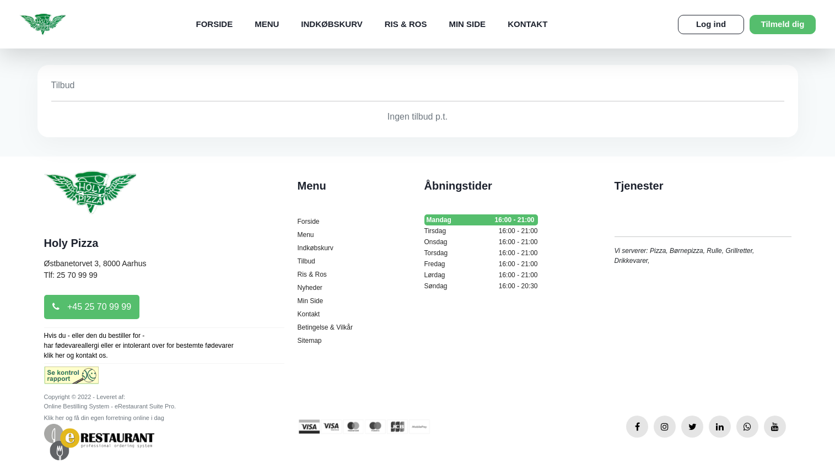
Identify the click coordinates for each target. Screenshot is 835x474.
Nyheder (310, 288)
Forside (214, 24)
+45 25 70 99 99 (92, 306)
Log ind (711, 24)
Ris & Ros (406, 24)
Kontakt (527, 24)
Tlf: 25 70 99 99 (71, 275)
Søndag (481, 286)
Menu (267, 24)
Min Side (467, 24)
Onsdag (481, 241)
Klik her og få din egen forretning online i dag (104, 417)
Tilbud (306, 261)
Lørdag (481, 275)
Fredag (481, 264)
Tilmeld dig (783, 24)
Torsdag (481, 252)
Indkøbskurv (331, 24)
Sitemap (310, 340)
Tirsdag (481, 230)
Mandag (481, 219)
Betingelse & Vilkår (325, 327)
